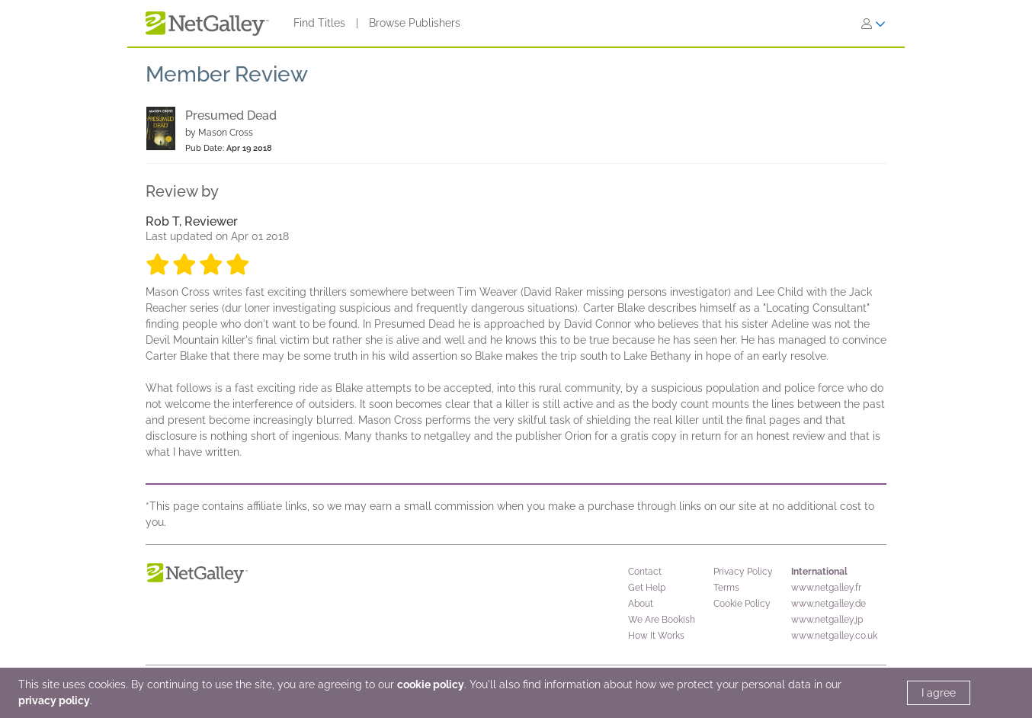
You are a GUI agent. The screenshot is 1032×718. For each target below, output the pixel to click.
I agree (938, 693)
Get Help (646, 587)
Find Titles (319, 23)
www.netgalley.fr (826, 587)
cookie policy (430, 684)
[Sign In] (873, 23)
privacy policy (54, 700)
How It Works (656, 635)
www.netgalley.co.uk (834, 635)
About (640, 603)
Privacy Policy (743, 571)
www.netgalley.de (828, 603)
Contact (645, 571)
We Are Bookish (661, 619)
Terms (726, 587)
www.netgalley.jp (827, 619)
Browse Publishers (414, 23)
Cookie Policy (742, 603)
